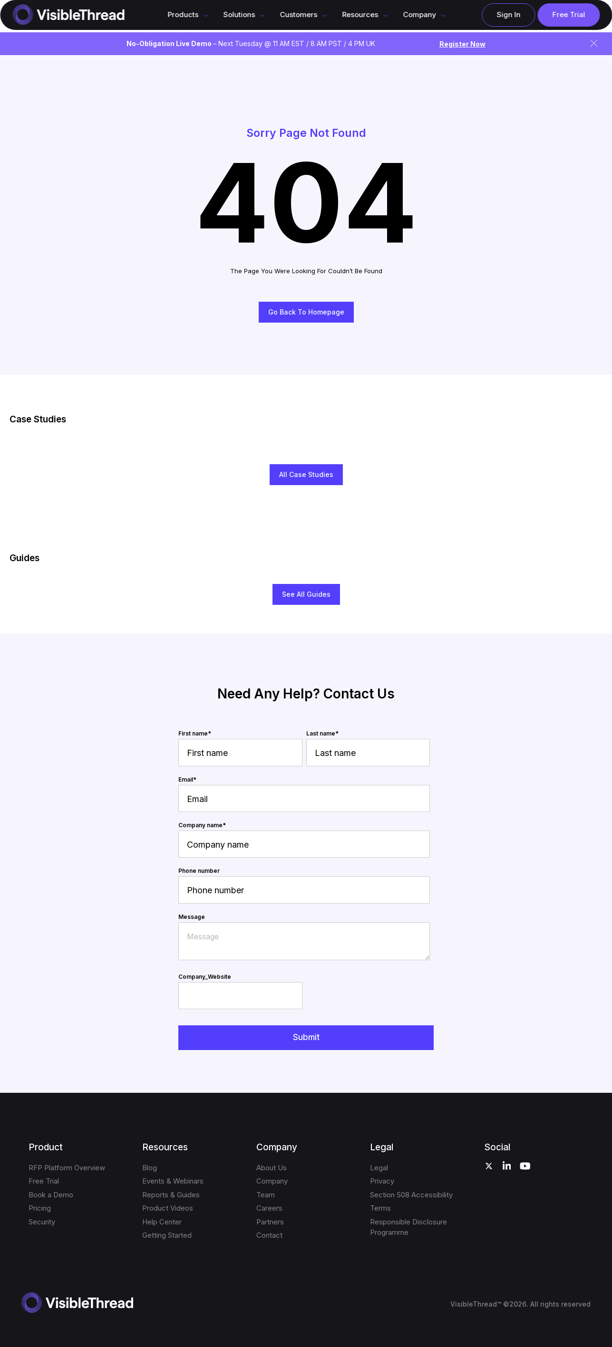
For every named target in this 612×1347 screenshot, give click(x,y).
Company (272, 1180)
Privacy (382, 1180)
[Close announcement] (594, 43)
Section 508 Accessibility (411, 1194)
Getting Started (167, 1235)
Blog (149, 1167)
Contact (269, 1235)
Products (182, 14)
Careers (269, 1208)
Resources (360, 14)
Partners (270, 1221)
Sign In (508, 14)
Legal (379, 1167)
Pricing (40, 1208)
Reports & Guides (171, 1194)
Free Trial (568, 14)
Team (265, 1194)
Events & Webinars (173, 1180)
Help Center (162, 1221)
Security (42, 1221)
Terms (380, 1208)
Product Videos (167, 1208)
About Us (271, 1167)
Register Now (462, 44)
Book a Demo (51, 1194)
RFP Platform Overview (67, 1167)
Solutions (239, 14)
